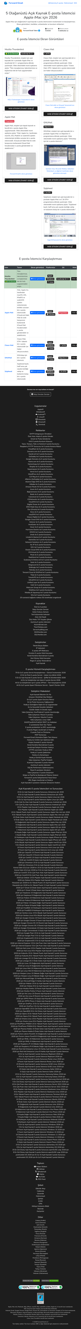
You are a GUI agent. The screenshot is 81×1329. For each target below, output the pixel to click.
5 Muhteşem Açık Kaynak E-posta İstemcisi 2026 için (40, 1122)
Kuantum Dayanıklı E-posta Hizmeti (40, 762)
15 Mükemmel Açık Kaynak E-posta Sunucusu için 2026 (40, 827)
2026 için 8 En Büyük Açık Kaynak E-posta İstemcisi (40, 915)
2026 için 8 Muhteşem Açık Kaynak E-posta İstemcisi (40, 910)
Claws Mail (9, 345)
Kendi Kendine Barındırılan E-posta (40, 656)
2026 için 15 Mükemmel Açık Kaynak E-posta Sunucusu (40, 898)
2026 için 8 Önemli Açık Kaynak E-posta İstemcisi (40, 996)
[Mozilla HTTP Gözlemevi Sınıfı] (50, 1281)
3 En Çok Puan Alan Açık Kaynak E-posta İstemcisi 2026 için (40, 1087)
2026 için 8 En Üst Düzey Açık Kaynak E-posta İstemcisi (40, 1011)
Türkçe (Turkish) (40, 1269)
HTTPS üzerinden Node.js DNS (40, 750)
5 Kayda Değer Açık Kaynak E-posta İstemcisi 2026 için (40, 1117)
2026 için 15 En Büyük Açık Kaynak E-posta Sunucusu (40, 913)
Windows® (40, 412)
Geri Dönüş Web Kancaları (41, 658)
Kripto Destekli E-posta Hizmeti (40, 742)
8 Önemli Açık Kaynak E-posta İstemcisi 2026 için (40, 1066)
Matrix (40, 1174)
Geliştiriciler (40, 642)
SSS (75, 3)
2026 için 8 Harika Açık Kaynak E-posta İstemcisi (40, 1051)
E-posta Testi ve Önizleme (40, 732)
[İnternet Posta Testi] (51, 1287)
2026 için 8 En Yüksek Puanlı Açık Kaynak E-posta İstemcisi (40, 956)
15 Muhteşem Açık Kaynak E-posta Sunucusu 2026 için (40, 1119)
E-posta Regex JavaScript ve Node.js (40, 730)
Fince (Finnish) (40, 1234)
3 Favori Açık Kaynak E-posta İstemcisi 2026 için (40, 1132)
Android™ (40, 414)
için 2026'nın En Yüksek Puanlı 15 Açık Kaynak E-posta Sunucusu (40, 883)
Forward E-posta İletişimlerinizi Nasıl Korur (40, 778)
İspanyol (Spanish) (40, 1262)
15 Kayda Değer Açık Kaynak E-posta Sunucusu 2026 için (40, 1114)
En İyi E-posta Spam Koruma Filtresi (40, 699)
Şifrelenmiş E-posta (55, 3)
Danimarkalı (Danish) (40, 1227)
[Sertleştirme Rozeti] (40, 1298)
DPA (40, 1204)
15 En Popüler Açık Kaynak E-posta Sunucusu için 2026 (40, 807)
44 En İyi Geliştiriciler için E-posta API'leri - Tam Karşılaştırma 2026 (40, 683)
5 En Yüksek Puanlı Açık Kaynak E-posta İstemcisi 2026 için (40, 1097)
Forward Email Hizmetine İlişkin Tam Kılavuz (40, 737)
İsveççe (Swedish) (40, 1265)
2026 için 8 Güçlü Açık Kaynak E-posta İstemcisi (40, 860)
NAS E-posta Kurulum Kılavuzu (40, 441)
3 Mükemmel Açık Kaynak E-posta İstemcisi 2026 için (40, 1112)
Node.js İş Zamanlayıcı (40, 755)
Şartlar (40, 1198)
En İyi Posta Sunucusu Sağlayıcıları (40, 702)
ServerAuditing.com (40, 629)
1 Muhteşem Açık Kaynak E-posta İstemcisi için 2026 (40, 840)
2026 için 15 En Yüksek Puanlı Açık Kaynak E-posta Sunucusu (40, 953)
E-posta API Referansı (40, 651)
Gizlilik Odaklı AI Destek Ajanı (40, 710)
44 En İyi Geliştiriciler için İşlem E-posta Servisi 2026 (40, 680)
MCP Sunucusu (40, 735)
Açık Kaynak (40, 663)
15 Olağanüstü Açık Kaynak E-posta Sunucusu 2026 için (40, 1104)
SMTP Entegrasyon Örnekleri (40, 434)
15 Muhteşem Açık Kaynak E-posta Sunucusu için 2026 (40, 837)
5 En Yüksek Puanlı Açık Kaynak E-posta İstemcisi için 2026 (40, 815)
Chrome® (40, 422)
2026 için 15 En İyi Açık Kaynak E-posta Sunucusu (40, 862)
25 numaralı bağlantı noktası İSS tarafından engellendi (40, 597)
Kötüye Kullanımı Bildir (40, 1206)
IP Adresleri (40, 648)
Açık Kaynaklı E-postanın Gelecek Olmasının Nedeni (40, 783)
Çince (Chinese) (40, 1223)
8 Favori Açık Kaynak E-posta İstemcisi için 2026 (40, 850)
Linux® (40, 417)
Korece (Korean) (40, 1251)
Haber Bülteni (40, 1166)
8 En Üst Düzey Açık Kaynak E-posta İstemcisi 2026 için (40, 1152)
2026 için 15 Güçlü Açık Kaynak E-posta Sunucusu (40, 857)
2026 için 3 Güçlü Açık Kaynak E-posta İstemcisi (40, 930)
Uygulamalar (40, 406)
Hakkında (40, 1191)
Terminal (40, 424)
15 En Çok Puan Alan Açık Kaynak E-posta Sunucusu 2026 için (40, 1084)
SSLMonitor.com (40, 634)
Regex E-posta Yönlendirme (40, 661)
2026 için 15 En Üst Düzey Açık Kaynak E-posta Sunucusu (40, 1009)
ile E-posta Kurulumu (40, 449)
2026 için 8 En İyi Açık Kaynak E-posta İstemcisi (40, 986)
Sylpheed (8, 371)
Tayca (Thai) (40, 1267)
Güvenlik (40, 1193)
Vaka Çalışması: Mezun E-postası (40, 715)
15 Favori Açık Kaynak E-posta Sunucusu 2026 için (40, 1059)
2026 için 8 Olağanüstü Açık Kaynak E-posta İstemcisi (40, 895)
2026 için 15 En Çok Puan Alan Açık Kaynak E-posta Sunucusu (40, 873)
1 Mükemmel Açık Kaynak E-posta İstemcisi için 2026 (40, 830)
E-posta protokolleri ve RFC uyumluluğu (40, 727)
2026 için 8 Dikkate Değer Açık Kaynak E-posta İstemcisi (40, 976)
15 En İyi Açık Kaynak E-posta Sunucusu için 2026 (40, 792)
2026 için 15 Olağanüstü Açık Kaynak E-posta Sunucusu (40, 893)
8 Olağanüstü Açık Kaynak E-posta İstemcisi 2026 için (40, 1107)
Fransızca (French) (41, 1236)
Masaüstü (40, 419)
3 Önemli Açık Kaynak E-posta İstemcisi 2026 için (40, 1137)
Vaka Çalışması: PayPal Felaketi (40, 760)
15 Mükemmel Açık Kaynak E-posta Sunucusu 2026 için (40, 1109)
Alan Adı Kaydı (40, 617)
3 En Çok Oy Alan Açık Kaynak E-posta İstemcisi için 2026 (40, 805)
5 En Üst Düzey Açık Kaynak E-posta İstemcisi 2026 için (40, 1082)
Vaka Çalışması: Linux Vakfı (40, 720)
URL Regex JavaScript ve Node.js (40, 780)
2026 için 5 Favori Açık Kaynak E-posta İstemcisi (40, 920)
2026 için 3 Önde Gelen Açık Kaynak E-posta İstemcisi (40, 890)
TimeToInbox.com (40, 627)
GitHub (40, 1169)
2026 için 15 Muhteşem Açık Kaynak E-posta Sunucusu (40, 908)
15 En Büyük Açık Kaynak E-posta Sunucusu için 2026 (40, 842)
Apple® (41, 409)
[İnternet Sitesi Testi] (29, 1287)
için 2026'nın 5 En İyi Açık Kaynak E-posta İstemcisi (40, 870)
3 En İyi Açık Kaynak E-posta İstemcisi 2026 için (40, 1077)
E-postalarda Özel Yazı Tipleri (40, 725)
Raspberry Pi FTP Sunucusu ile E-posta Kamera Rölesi (40, 446)
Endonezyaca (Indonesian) (40, 1245)
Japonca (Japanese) (40, 1249)
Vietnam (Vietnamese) (40, 1273)
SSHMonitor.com (40, 632)
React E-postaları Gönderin (40, 770)
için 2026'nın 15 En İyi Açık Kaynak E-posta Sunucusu (40, 867)
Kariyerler (40, 1211)
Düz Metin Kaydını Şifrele (40, 619)
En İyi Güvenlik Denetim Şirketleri (40, 707)
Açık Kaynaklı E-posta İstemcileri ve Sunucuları (40, 788)
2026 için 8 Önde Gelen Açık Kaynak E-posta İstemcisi (40, 1031)
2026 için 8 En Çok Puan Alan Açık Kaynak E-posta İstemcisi (40, 875)
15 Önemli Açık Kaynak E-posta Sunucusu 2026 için (40, 1064)
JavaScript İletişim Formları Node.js (40, 747)
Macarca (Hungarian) (40, 1242)
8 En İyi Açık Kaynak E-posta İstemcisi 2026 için (40, 1056)
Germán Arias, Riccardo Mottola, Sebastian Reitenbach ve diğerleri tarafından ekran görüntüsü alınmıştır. (60, 171)
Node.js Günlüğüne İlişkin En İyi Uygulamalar (40, 704)
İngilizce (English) (40, 1231)
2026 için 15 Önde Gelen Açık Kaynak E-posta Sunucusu (40, 888)
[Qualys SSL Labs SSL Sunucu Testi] (31, 1281)
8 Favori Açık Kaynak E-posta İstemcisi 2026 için (40, 1061)
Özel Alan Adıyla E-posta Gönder (40, 436)
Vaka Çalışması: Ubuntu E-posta (40, 717)
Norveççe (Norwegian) (40, 1253)
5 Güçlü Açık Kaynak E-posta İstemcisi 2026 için (40, 1072)
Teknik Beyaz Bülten (40, 646)
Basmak (40, 1209)
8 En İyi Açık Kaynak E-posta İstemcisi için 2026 (40, 794)
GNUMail (8, 358)
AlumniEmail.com (40, 624)
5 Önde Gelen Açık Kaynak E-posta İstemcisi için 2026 (40, 820)
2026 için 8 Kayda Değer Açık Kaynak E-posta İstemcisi (40, 905)
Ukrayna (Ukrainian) (40, 1271)
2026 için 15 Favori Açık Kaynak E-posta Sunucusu (40, 918)
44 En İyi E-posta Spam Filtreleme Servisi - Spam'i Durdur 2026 (40, 685)
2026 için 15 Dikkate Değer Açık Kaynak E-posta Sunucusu (40, 973)
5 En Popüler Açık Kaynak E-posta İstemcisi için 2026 (40, 810)
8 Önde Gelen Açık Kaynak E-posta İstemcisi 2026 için (40, 1102)
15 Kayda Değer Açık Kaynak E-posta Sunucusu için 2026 (40, 832)
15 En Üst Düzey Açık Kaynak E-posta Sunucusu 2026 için (40, 1079)
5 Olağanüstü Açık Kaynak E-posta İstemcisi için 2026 (40, 825)
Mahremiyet (68, 3)
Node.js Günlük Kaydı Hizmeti (40, 757)
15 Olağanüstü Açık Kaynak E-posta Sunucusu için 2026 (40, 822)
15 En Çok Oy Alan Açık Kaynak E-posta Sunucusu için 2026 (40, 802)
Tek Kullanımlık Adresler (40, 614)
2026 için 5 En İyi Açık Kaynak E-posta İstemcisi (40, 865)
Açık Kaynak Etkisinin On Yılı (40, 694)
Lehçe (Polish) (40, 1256)
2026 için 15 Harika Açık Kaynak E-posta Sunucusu (40, 978)
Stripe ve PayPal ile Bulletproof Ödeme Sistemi (40, 775)
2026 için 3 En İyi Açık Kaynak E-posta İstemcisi (40, 935)
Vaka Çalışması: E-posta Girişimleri (40, 772)
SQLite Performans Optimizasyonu (41, 767)
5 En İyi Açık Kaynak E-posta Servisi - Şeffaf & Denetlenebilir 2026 (40, 678)
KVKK (40, 1201)
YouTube (40, 1177)
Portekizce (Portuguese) (40, 1258)
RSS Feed (40, 1179)
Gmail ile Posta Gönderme (40, 439)
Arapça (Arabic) (40, 1220)
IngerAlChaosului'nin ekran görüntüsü (59, 240)
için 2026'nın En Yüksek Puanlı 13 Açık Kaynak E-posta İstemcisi (40, 885)
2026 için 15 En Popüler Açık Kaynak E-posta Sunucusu (40, 878)
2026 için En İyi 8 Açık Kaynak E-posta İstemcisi (40, 1157)
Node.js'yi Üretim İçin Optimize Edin (40, 740)
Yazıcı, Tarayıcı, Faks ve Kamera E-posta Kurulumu (40, 444)
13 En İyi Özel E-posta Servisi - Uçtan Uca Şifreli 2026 (40, 675)
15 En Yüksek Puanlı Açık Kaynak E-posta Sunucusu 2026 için (40, 1094)
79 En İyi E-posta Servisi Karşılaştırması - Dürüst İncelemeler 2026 (40, 672)
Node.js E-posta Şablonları (40, 752)
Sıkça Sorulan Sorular (40, 394)
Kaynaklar (40, 603)
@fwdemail (40, 1172)
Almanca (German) (40, 1238)
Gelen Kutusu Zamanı (40, 612)
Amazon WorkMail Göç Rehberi (40, 697)
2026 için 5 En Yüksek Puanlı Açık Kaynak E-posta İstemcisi (40, 1016)
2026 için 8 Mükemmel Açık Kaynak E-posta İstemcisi (40, 900)
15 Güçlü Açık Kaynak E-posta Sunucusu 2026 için (40, 1069)
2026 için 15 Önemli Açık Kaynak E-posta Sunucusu (40, 852)
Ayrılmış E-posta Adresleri (40, 622)
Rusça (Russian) (40, 1260)
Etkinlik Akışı (40, 1188)
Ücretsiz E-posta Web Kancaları (41, 653)
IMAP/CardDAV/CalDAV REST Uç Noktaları (40, 722)
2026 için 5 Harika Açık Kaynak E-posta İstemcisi (40, 981)
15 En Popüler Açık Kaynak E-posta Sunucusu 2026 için (40, 1089)
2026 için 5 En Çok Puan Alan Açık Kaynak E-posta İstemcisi (40, 946)
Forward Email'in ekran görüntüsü (21, 174)
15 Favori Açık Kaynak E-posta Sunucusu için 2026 (40, 847)
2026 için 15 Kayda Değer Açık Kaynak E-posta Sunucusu (40, 903)
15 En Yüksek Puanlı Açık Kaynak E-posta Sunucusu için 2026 (40, 812)
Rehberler (40, 430)
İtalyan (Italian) (40, 1247)
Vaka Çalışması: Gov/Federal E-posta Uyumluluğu (40, 712)
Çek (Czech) (40, 1225)
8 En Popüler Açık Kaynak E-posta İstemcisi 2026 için (40, 1092)
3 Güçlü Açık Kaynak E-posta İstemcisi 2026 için (40, 1142)
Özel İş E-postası (40, 607)
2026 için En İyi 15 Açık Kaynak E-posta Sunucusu (40, 1155)
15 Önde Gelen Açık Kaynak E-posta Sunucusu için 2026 (40, 817)
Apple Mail (9, 312)
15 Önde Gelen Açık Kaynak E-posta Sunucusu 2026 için (40, 1099)
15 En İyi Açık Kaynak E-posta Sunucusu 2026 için (40, 1054)
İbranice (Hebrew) (40, 1240)
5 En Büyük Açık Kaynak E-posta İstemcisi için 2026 (40, 845)
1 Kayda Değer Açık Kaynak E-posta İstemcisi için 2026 (40, 835)
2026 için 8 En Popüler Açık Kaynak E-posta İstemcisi (40, 880)
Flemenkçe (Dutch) (40, 1229)
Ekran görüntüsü (37, 279)
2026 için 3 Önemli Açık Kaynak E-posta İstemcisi (40, 855)
